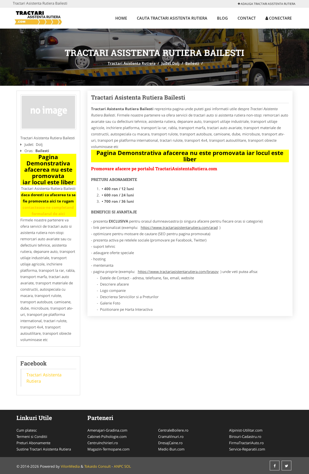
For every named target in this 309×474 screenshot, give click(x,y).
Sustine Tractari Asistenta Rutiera (43, 449)
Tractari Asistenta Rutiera (131, 63)
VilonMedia (70, 466)
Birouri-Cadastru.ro (245, 436)
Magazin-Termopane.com (108, 449)
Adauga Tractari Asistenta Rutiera (266, 4)
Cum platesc (26, 430)
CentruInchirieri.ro (102, 442)
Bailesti (192, 63)
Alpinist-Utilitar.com (246, 430)
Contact (247, 18)
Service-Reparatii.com (247, 449)
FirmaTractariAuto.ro (246, 442)
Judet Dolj (170, 63)
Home (121, 18)
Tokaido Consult (97, 466)
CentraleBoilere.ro (173, 430)
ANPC (118, 466)
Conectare (278, 18)
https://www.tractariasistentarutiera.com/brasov (178, 271)
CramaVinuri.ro (171, 436)
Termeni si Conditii (31, 436)
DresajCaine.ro (170, 442)
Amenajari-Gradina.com (107, 430)
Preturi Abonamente (33, 442)
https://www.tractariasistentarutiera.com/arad (179, 227)
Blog (222, 18)
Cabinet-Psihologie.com (107, 436)
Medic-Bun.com (171, 449)
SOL (127, 466)
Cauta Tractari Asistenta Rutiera (172, 18)
